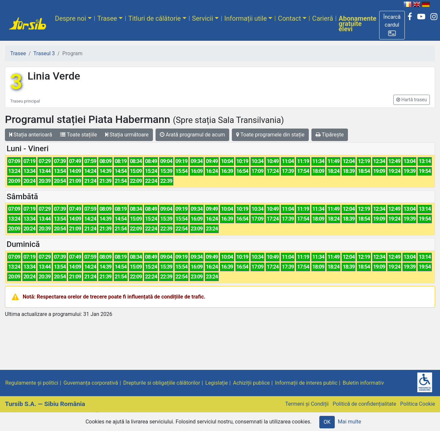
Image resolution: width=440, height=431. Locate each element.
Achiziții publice (251, 383)
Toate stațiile (78, 135)
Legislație (216, 383)
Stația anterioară (30, 135)
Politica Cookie (417, 404)
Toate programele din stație (270, 135)
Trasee (107, 18)
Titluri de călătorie (154, 18)
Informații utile (245, 18)
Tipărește (330, 135)
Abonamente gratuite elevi (358, 24)
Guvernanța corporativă (90, 383)
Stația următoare (127, 135)
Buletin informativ (363, 383)
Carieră (322, 18)
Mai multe (349, 422)
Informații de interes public (306, 383)
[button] (392, 25)
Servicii (202, 18)
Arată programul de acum (192, 135)
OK (327, 422)
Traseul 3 (44, 53)
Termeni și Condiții (307, 404)
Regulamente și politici (31, 383)
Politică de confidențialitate (364, 404)
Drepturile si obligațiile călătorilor (161, 383)
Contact (289, 18)
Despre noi (70, 18)
